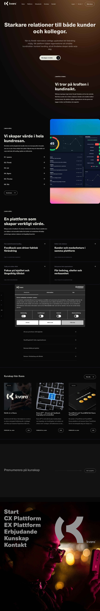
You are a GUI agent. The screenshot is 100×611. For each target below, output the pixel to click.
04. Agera (24, 173)
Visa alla (88, 377)
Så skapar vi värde (47, 58)
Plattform (29, 4)
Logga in (73, 4)
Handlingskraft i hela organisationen (50, 340)
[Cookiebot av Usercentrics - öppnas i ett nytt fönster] (76, 287)
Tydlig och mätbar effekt (24, 266)
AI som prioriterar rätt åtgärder (50, 332)
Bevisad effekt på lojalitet (50, 348)
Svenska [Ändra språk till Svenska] (79, 4)
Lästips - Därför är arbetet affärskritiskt (10, 279)
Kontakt (53, 4)
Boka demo (90, 4)
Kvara (23, 4)
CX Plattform (22, 518)
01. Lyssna (24, 157)
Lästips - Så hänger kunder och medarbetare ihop (63, 257)
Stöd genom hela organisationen (75, 266)
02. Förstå (24, 162)
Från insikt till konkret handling (24, 244)
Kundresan (9, 193)
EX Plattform (22, 524)
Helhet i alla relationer (75, 244)
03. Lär (24, 168)
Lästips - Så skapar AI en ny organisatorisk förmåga (63, 279)
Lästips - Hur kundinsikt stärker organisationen (12, 257)
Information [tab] (50, 292)
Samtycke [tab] (26, 292)
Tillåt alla (72, 322)
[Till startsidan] (10, 3)
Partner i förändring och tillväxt (50, 356)
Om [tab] (73, 292)
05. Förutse (24, 179)
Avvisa (27, 322)
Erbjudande (38, 4)
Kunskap (46, 4)
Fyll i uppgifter (90, 470)
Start (11, 511)
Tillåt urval (50, 322)
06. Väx (24, 184)
